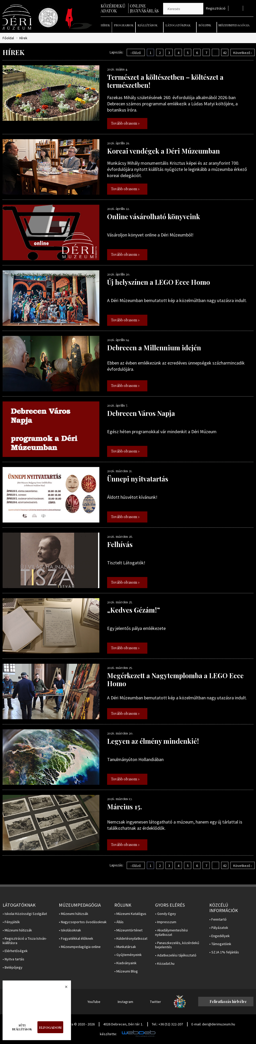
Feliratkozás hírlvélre (228, 1001)
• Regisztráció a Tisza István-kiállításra (25, 940)
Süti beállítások (22, 1027)
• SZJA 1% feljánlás (224, 952)
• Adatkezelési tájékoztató (175, 955)
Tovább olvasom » (125, 123)
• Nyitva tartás (13, 959)
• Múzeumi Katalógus (130, 914)
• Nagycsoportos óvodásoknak (83, 922)
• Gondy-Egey (165, 914)
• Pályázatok (218, 928)
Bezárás (63, 988)
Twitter (155, 1001)
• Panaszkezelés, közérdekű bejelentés (177, 945)
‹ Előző (136, 52)
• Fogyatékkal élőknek (76, 938)
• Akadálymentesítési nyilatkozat (171, 932)
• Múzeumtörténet (128, 930)
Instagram (125, 1001)
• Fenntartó (218, 919)
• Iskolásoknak (70, 930)
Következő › (242, 52)
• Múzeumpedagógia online (80, 947)
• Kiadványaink (125, 963)
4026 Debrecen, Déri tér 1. (123, 1024)
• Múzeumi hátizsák (17, 930)
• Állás (119, 922)
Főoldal (8, 38)
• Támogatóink (220, 944)
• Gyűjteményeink (128, 955)
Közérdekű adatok (113, 8)
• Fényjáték (11, 922)
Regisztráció (216, 8)
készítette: (108, 1034)
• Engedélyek (219, 936)
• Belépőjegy (12, 967)
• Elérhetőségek (15, 951)
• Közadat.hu (164, 963)
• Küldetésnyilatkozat (130, 938)
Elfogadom (50, 1027)
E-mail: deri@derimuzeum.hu (213, 1024)
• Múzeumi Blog (126, 971)
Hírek (105, 25)
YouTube (93, 1001)
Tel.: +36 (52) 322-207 (167, 1024)
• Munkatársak (125, 947)
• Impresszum (165, 922)
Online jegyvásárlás (144, 8)
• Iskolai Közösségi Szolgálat (25, 914)
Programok (123, 25)
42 (225, 52)
